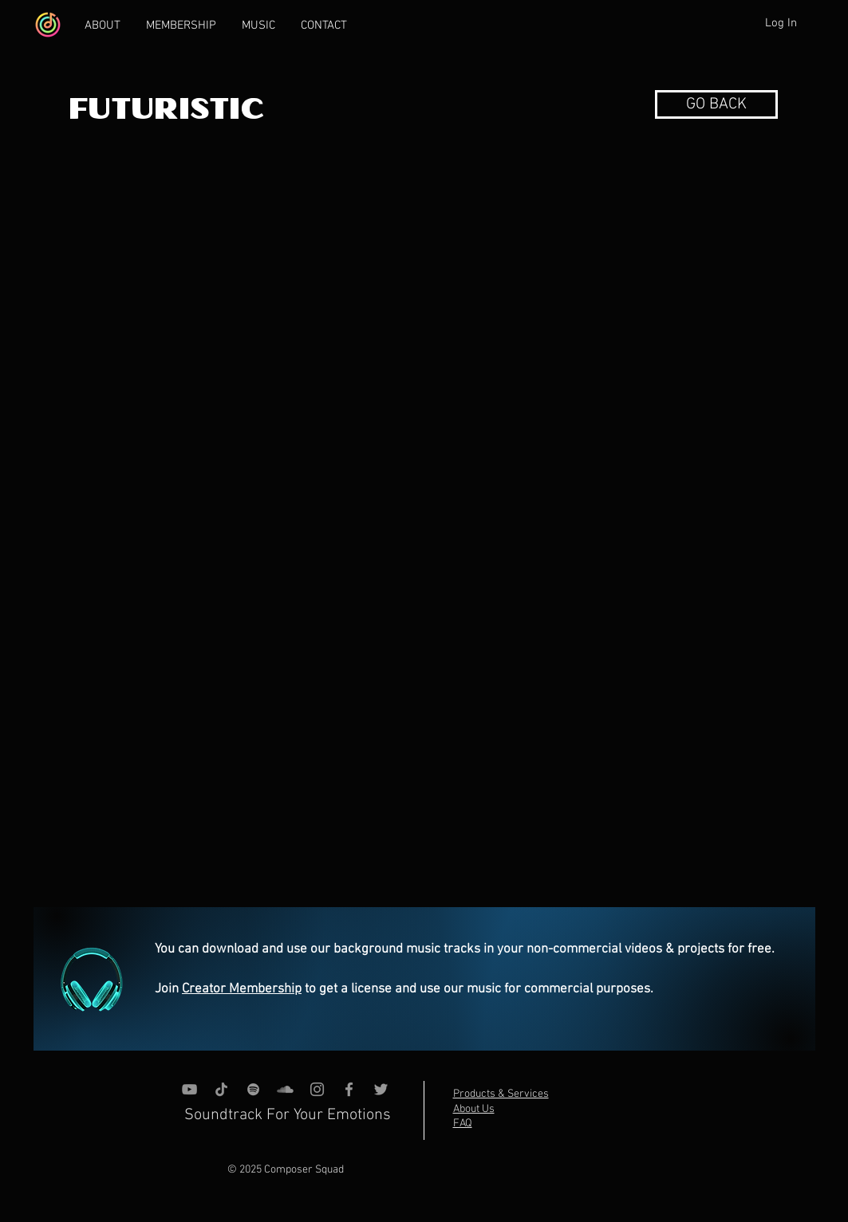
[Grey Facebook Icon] (349, 1089)
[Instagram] (317, 1089)
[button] (716, 104)
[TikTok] (221, 1089)
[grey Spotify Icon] (253, 1089)
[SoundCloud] (285, 1089)
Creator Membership (242, 989)
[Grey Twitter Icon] (381, 1089)
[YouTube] (189, 1089)
